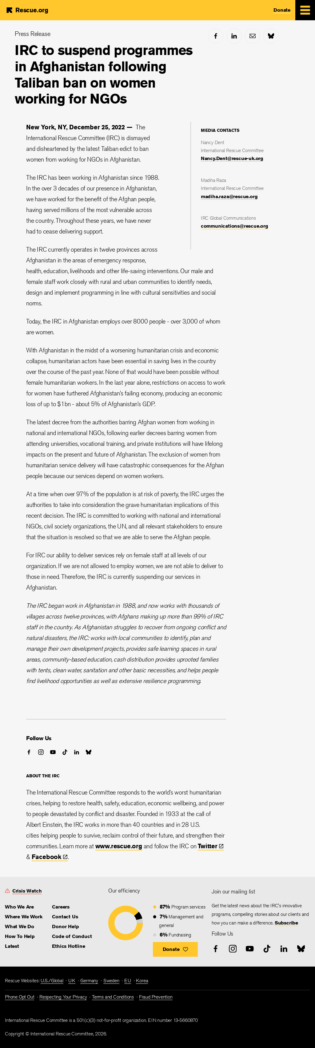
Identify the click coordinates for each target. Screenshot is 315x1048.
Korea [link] (142, 980)
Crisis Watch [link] (27, 891)
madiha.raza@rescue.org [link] (229, 196)
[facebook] (215, 36)
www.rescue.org (118, 846)
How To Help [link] (20, 936)
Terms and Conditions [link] (113, 997)
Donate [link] (281, 10)
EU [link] (127, 980)
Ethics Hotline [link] (68, 946)
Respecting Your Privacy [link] (63, 997)
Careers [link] (61, 907)
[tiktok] (65, 752)
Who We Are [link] (19, 907)
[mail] (252, 36)
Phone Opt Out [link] (19, 997)
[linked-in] (234, 36)
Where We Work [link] (23, 917)
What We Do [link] (19, 926)
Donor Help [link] (65, 926)
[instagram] (41, 752)
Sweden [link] (111, 980)
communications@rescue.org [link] (234, 226)
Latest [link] (12, 946)
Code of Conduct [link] (72, 936)
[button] (175, 949)
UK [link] (71, 980)
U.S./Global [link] (52, 980)
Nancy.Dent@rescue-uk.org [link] (232, 158)
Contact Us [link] (65, 917)
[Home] (27, 10)
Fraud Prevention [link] (156, 997)
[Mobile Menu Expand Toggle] (305, 10)
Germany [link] (89, 980)
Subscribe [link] (286, 923)
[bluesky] (271, 36)
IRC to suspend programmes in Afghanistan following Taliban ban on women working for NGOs (104, 74)
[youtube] (53, 752)
